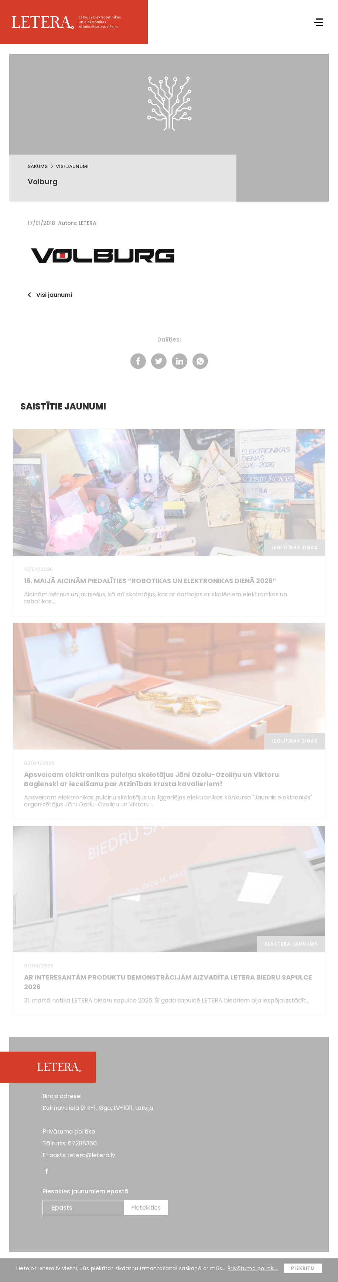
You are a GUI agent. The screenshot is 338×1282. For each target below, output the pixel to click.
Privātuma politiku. (253, 1268)
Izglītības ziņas (295, 545)
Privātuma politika (68, 1126)
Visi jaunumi (72, 166)
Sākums (38, 166)
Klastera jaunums (291, 939)
